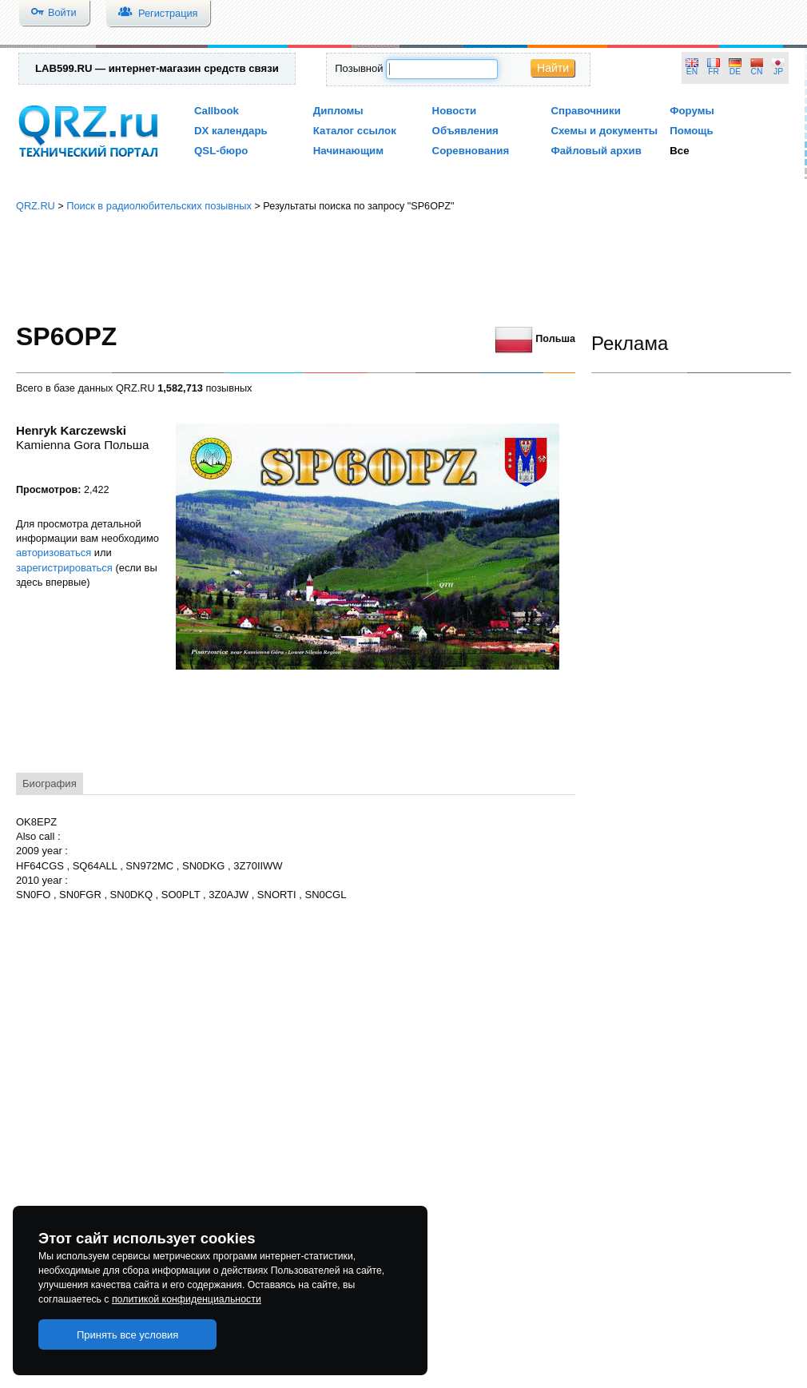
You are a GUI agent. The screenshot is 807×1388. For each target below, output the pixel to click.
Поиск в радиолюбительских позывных (159, 206)
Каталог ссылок (354, 131)
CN (757, 71)
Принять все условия (128, 1335)
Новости (454, 111)
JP (778, 71)
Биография (49, 783)
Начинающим (348, 151)
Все (679, 151)
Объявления (465, 131)
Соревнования (471, 151)
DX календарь (231, 131)
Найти (553, 68)
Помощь (692, 131)
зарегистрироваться (64, 568)
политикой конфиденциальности (186, 1299)
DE (735, 71)
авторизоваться (53, 553)
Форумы (692, 111)
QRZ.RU (35, 206)
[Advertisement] (403, 268)
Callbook (216, 111)
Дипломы (338, 111)
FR (713, 71)
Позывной (359, 68)
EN (692, 71)
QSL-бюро (221, 151)
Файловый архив (596, 151)
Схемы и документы (604, 131)
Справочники (585, 111)
